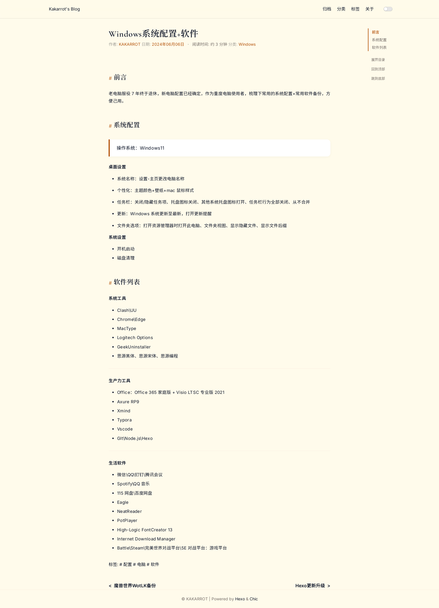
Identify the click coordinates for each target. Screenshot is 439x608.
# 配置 (125, 564)
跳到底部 (378, 78)
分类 (341, 9)
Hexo (240, 598)
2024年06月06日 (168, 44)
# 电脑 (139, 564)
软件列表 (379, 47)
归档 (327, 9)
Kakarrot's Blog (64, 9)
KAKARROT (129, 44)
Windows (247, 44)
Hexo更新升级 (310, 585)
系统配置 (379, 39)
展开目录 (378, 60)
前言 (375, 32)
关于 (369, 9)
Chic (254, 598)
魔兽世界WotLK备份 (135, 585)
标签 (355, 9)
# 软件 (153, 564)
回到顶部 (378, 69)
